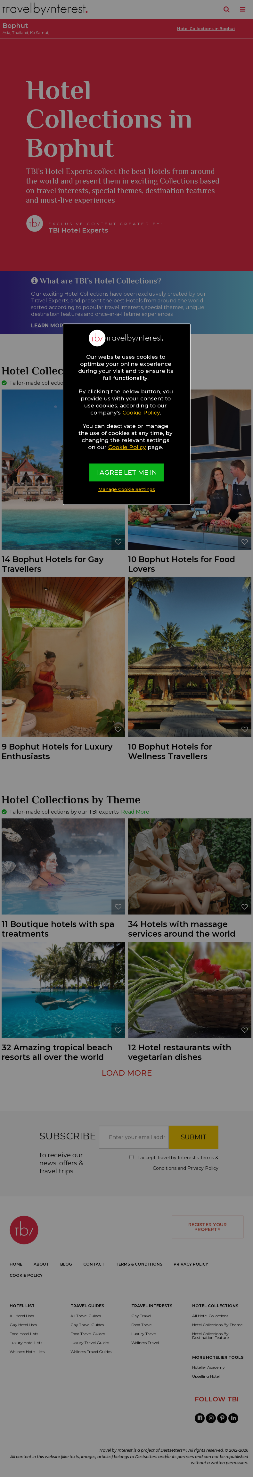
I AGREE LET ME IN (126, 472)
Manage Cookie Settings (126, 489)
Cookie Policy (141, 412)
